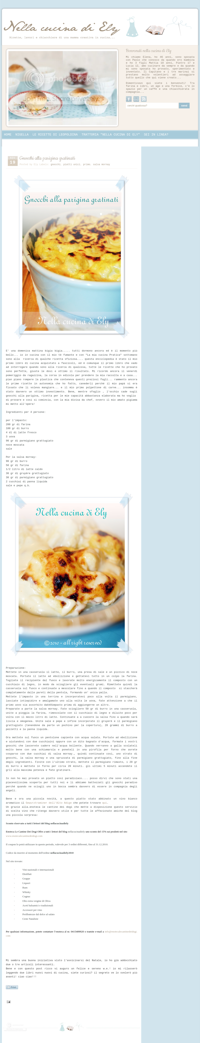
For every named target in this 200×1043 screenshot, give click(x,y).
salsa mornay (101, 164)
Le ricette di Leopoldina (55, 134)
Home (7, 134)
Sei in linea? (156, 134)
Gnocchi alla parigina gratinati (47, 158)
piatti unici (71, 164)
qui (104, 802)
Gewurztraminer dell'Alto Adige (49, 802)
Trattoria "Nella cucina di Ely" (111, 134)
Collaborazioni (17, 142)
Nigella (21, 134)
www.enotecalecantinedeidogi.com (24, 835)
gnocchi (55, 164)
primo (86, 164)
